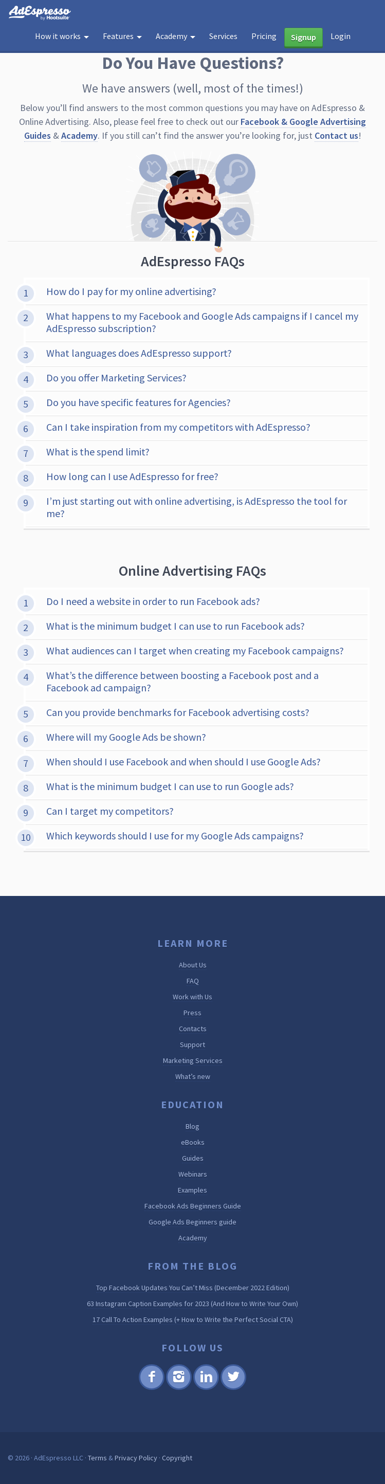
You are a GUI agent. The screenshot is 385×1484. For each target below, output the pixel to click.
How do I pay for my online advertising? (131, 291)
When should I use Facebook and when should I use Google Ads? (183, 761)
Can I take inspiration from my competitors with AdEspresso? (178, 426)
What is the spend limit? (98, 451)
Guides (193, 1158)
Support (192, 1044)
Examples (192, 1190)
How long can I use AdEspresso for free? (132, 476)
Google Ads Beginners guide (192, 1221)
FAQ (193, 980)
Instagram (179, 1388)
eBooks (193, 1142)
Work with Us (192, 996)
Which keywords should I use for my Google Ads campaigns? (175, 835)
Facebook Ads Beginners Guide (192, 1206)
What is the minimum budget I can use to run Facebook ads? (175, 625)
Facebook (152, 1388)
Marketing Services (193, 1060)
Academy (79, 135)
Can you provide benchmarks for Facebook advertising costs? (177, 712)
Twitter (233, 1388)
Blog (192, 1126)
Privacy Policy (136, 1457)
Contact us (336, 135)
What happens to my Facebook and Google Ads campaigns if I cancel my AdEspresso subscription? (202, 322)
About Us (193, 964)
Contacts (193, 1028)
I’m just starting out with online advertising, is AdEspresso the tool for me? (196, 507)
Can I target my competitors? (110, 810)
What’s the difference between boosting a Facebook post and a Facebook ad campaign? (182, 681)
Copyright (177, 1457)
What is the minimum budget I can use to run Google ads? (170, 786)
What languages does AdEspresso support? (139, 352)
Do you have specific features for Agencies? (138, 402)
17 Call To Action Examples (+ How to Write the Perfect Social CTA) (193, 1319)
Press (192, 1012)
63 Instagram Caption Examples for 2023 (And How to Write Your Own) (192, 1303)
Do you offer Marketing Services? (116, 377)
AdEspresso (42, 13)
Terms (97, 1457)
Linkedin (206, 1388)
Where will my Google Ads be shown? (126, 736)
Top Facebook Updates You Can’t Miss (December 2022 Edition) (192, 1287)
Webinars (192, 1174)
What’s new (192, 1076)
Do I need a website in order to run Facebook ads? (153, 601)
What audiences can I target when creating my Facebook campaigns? (195, 650)
